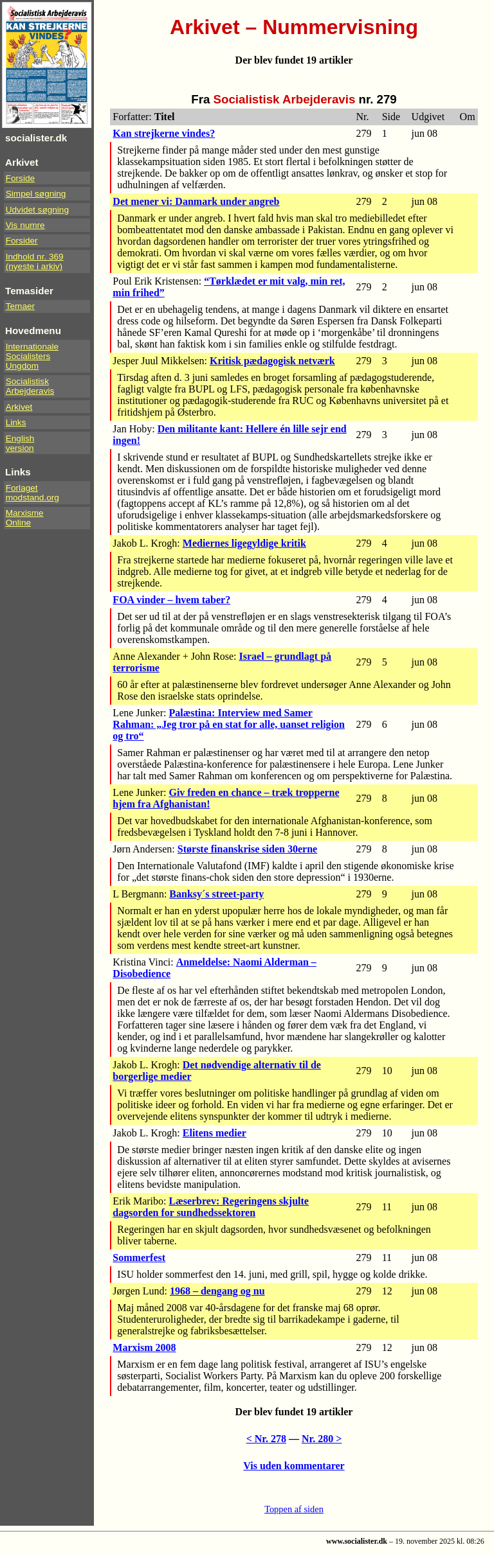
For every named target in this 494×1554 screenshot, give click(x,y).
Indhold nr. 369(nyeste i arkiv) (35, 261)
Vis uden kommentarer (293, 1465)
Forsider (22, 240)
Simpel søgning (36, 194)
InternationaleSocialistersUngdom (32, 356)
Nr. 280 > (322, 1438)
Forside (20, 178)
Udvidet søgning (37, 210)
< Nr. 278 (266, 1438)
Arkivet (19, 407)
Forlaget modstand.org (32, 492)
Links (16, 422)
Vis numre (25, 225)
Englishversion (20, 443)
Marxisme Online (25, 517)
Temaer (20, 306)
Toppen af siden (294, 1509)
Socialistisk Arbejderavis (30, 386)
